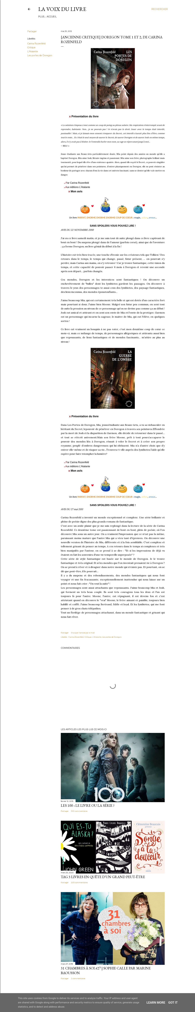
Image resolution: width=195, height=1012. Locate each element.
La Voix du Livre (62, 9)
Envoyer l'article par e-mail (83, 633)
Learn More (156, 1002)
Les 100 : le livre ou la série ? (88, 805)
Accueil (44, 16)
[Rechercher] (159, 9)
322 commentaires (79, 811)
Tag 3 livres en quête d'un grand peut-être (103, 876)
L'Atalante (32, 51)
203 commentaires (79, 882)
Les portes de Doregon (39, 55)
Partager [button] (32, 31)
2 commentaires (78, 978)
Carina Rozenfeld (36, 43)
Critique (31, 47)
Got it (173, 1002)
